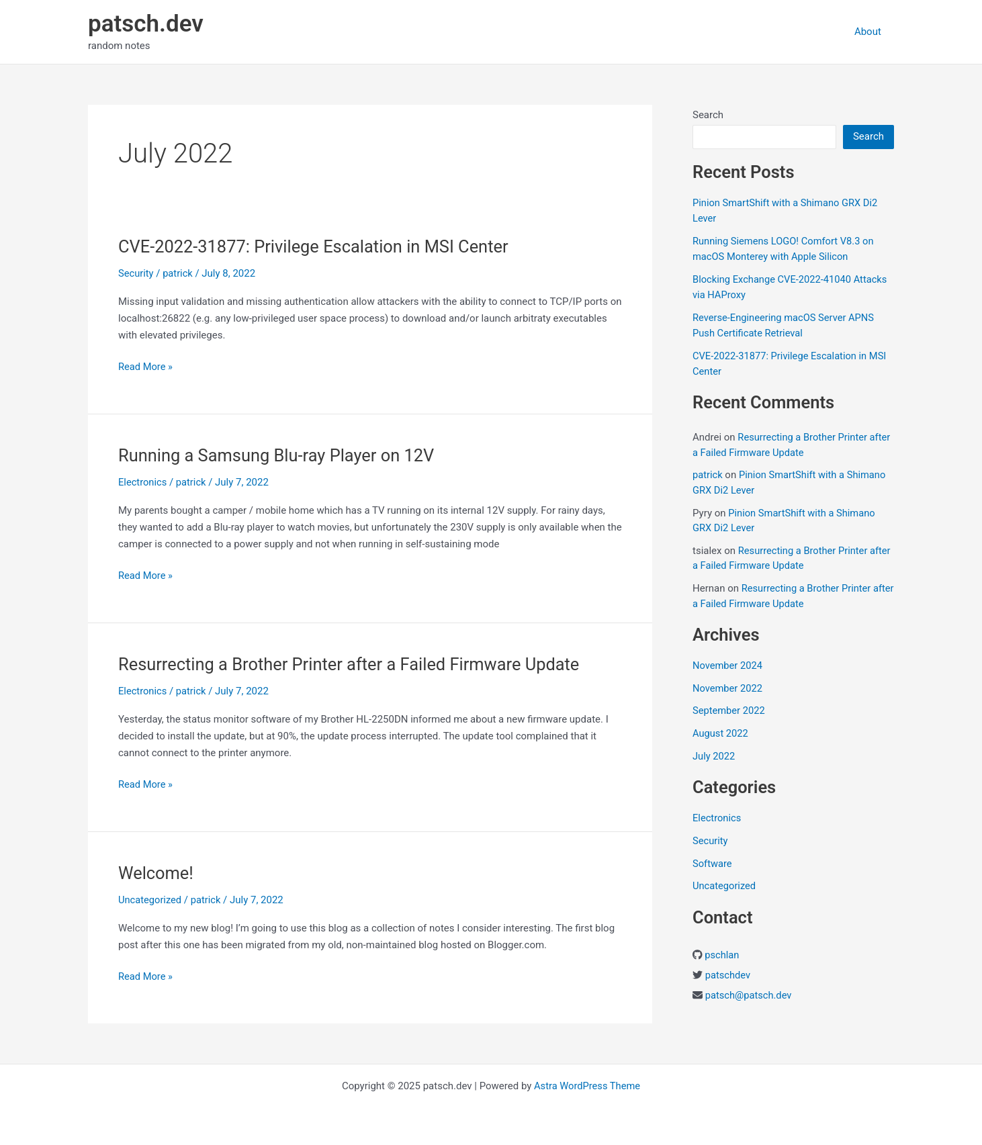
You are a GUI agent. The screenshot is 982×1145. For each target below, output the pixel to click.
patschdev (728, 975)
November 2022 (728, 688)
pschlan (722, 955)
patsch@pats (734, 995)
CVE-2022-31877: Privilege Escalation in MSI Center (317, 246)
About (870, 32)
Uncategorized (150, 900)
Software (713, 864)
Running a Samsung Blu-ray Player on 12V (279, 455)
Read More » (146, 367)
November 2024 (728, 665)
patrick (708, 475)
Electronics (143, 482)
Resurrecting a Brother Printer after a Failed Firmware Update (354, 664)
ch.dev (779, 995)
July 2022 (714, 756)
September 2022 (729, 710)
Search (708, 115)
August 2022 (721, 733)
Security (136, 273)
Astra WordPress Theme (587, 1086)
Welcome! (156, 873)
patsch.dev (146, 24)
